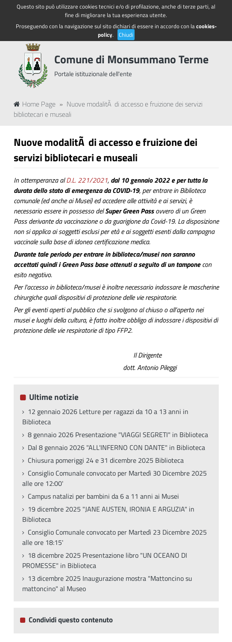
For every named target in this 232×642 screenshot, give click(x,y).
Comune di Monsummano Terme (131, 59)
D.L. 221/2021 (87, 180)
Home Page (35, 104)
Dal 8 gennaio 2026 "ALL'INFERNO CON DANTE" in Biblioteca (116, 447)
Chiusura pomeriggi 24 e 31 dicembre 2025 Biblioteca (106, 460)
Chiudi (126, 34)
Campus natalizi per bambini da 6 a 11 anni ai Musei (103, 496)
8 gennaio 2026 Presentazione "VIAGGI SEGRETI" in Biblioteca (118, 434)
